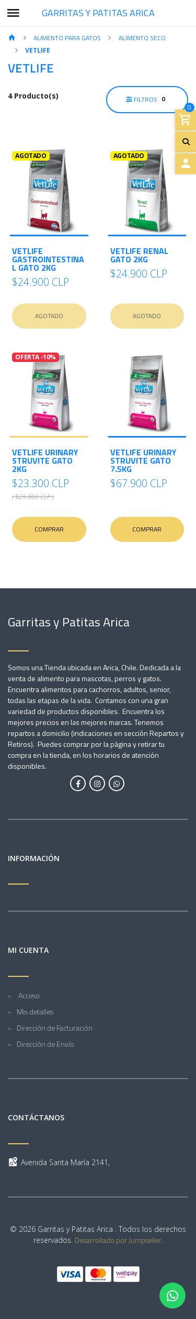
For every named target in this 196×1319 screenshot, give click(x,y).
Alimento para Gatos (67, 38)
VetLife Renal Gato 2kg (139, 255)
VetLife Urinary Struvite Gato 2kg (45, 460)
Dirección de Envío (45, 1043)
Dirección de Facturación (55, 1027)
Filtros (147, 99)
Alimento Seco (142, 38)
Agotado (49, 316)
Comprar (49, 529)
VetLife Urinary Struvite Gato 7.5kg (143, 460)
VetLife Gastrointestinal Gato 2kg (48, 259)
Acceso (28, 995)
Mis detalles (35, 1011)
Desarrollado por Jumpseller (118, 1240)
